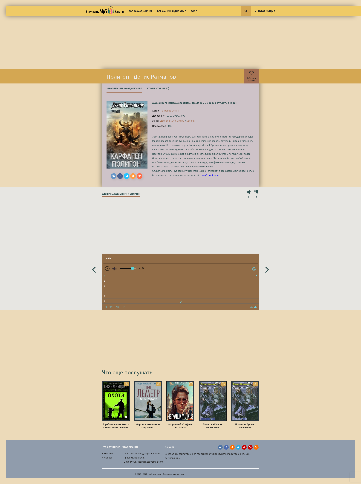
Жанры (108, 457)
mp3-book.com (210, 175)
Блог (194, 11)
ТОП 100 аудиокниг (140, 11)
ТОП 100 (108, 453)
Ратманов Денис (170, 110)
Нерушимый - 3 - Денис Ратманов (180, 426)
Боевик (211, 103)
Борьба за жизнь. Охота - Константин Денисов (115, 426)
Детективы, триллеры (190, 103)
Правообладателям (134, 457)
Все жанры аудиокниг (171, 11)
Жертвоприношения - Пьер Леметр (148, 426)
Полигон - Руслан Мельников (212, 426)
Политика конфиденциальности (142, 453)
